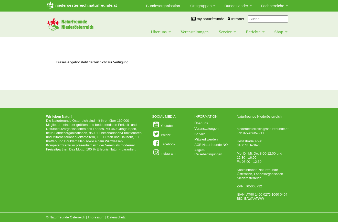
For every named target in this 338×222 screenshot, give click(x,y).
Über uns (159, 31)
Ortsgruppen (201, 6)
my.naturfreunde (207, 19)
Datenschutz (116, 217)
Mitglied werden (206, 139)
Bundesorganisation (163, 6)
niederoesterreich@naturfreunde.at (263, 129)
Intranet (236, 19)
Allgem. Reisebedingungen (208, 152)
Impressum (96, 217)
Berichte (253, 31)
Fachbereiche (272, 6)
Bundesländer (236, 6)
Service (225, 31)
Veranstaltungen (195, 31)
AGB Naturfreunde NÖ (211, 145)
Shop (278, 31)
